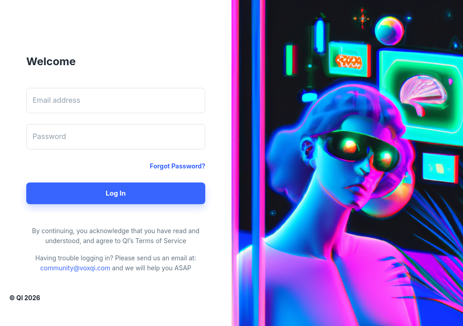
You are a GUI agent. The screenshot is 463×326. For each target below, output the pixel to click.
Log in (115, 193)
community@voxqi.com (75, 268)
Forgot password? (177, 166)
